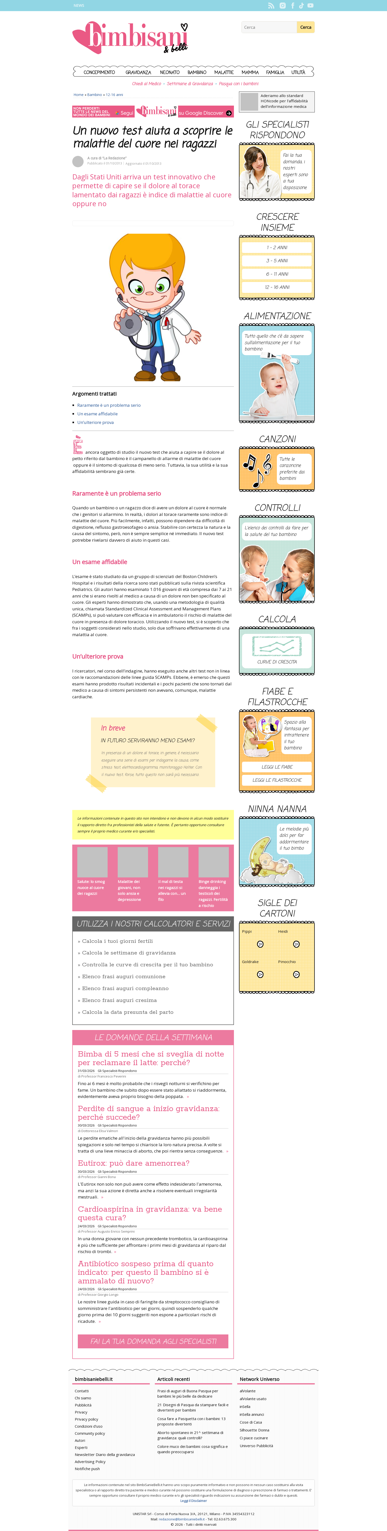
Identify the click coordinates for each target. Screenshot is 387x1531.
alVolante (248, 1390)
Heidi (283, 932)
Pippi (247, 932)
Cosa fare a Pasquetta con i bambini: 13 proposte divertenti (191, 1421)
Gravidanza (138, 73)
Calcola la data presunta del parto (128, 1012)
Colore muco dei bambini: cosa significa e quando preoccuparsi (192, 1449)
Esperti (81, 1447)
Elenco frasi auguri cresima (119, 1000)
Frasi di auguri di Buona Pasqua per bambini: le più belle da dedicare (187, 1393)
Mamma (250, 73)
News (79, 5)
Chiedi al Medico (146, 84)
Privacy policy (86, 1419)
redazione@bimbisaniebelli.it (182, 1519)
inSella (245, 1406)
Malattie (224, 73)
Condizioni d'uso (89, 1426)
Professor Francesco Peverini (103, 1076)
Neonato (170, 73)
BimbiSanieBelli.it (130, 38)
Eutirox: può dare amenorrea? (134, 1163)
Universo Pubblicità (256, 1445)
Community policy (90, 1433)
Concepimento (99, 73)
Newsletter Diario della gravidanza (105, 1454)
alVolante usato (253, 1398)
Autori (80, 1440)
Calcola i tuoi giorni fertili (117, 941)
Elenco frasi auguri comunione (123, 976)
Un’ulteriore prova (95, 422)
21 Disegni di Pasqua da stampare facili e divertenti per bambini (193, 1407)
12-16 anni (114, 94)
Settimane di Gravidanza (190, 84)
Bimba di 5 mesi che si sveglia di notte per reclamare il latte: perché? (151, 1058)
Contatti (82, 1390)
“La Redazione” (114, 158)
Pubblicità (83, 1404)
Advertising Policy (90, 1461)
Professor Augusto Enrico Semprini (108, 1231)
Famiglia (275, 73)
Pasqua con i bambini (238, 84)
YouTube (310, 5)
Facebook (292, 5)
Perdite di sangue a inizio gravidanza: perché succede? (149, 1113)
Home (79, 94)
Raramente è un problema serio (109, 405)
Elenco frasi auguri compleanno (125, 988)
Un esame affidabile (97, 414)
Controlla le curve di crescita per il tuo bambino (147, 964)
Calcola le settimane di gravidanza (129, 952)
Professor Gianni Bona (98, 1177)
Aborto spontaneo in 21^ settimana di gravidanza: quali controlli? (190, 1435)
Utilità (298, 73)
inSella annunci (252, 1414)
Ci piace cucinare (254, 1437)
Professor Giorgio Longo (99, 1294)
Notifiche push (87, 1468)
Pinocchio (287, 962)
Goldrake (250, 962)
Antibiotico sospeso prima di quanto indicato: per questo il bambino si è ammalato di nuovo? (145, 1272)
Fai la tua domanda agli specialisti (153, 1342)
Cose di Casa (251, 1422)
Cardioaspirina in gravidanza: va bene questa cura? (150, 1213)
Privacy (81, 1412)
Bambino (197, 73)
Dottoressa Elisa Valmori (99, 1131)
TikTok (301, 5)
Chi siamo (83, 1397)
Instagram (282, 5)
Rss (271, 5)
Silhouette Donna (254, 1429)
